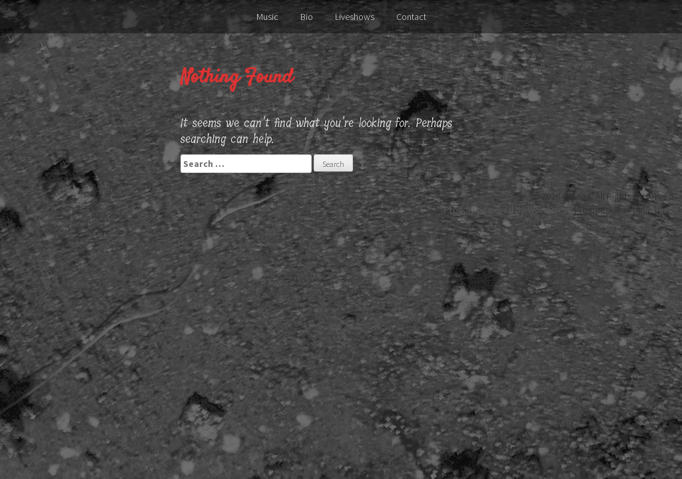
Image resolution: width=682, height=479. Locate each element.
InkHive (659, 210)
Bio (306, 17)
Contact (411, 17)
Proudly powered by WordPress (508, 210)
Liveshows (354, 17)
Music (267, 17)
